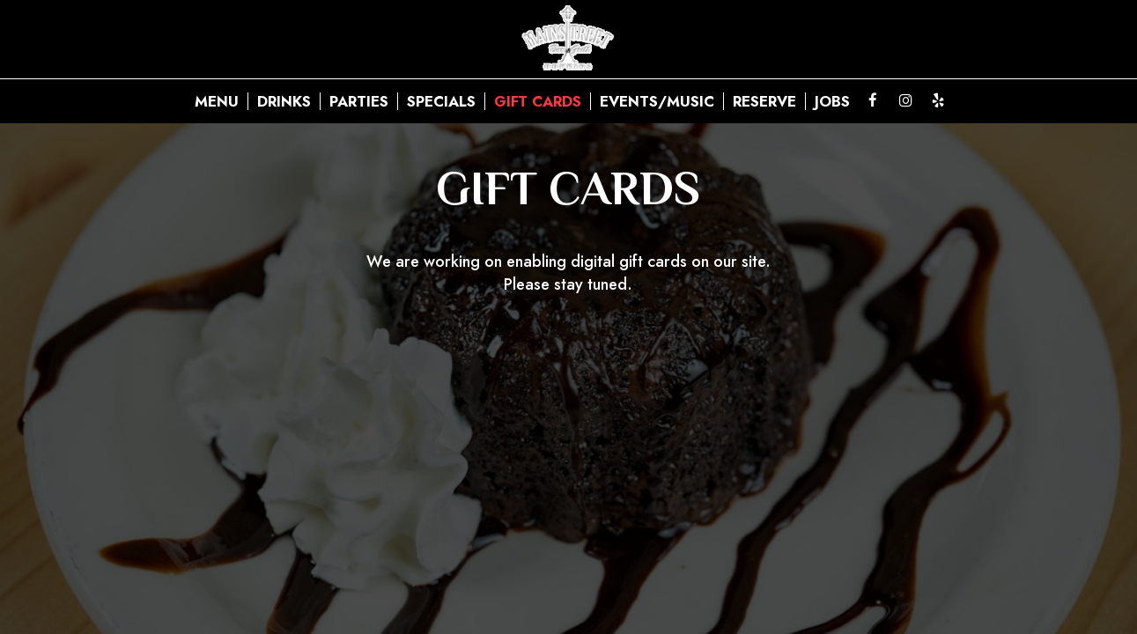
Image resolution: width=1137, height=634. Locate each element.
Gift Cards (537, 101)
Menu (217, 101)
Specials (441, 101)
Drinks (284, 101)
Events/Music (657, 101)
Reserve (764, 101)
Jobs (832, 101)
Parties (358, 101)
